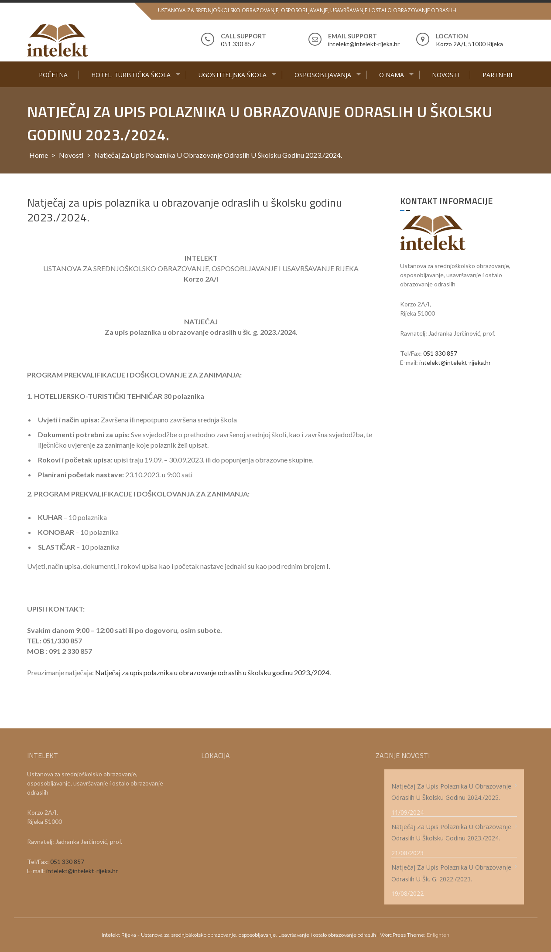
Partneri (497, 75)
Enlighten (438, 935)
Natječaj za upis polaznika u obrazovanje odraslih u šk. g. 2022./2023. (451, 873)
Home (38, 155)
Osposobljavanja (322, 75)
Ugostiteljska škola (232, 75)
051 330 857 (440, 353)
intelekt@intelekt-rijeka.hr (455, 362)
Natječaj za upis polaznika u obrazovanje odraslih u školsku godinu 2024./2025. (451, 792)
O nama (391, 75)
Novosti (445, 75)
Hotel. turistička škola (131, 75)
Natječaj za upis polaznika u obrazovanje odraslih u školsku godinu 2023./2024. (213, 672)
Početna (53, 75)
